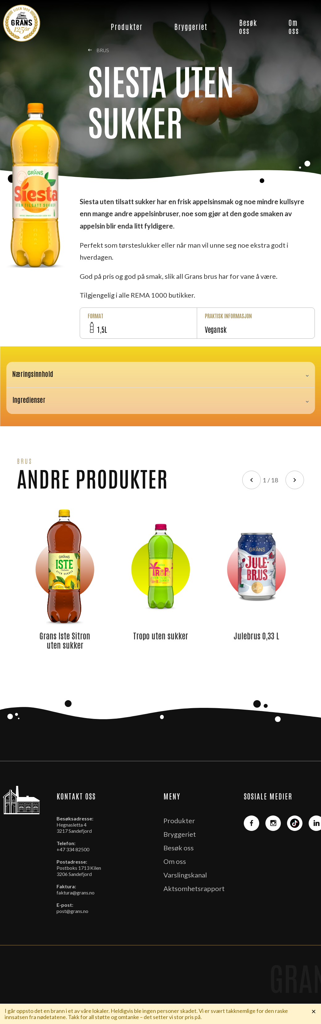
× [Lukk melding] (313, 1011)
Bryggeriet (191, 26)
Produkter (127, 26)
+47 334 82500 (73, 849)
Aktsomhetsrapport (194, 888)
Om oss (294, 26)
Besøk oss (248, 26)
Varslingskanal (185, 875)
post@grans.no (72, 911)
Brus (98, 50)
